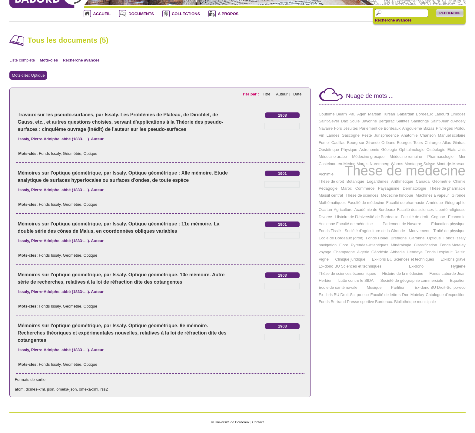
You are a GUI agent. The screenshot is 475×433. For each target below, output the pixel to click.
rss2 (104, 389)
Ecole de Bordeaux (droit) (341, 238)
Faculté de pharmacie (405, 202)
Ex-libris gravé (452, 259)
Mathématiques (332, 202)
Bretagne (399, 238)
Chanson (428, 135)
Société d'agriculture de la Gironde (375, 230)
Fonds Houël (377, 238)
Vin (321, 135)
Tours (418, 142)
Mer (462, 156)
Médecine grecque (368, 156)
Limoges (457, 114)
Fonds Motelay (452, 245)
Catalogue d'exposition (446, 294)
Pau (351, 114)
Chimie (459, 181)
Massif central (331, 195)
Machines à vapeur (432, 195)
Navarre (326, 128)
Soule (355, 121)
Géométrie (72, 153)
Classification (425, 245)
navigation (328, 245)
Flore (343, 245)
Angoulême (412, 128)
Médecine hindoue (397, 195)
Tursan (389, 114)
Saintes (402, 121)
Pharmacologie (440, 156)
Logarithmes (378, 181)
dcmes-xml (35, 389)
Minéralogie (401, 245)
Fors (338, 128)
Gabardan (405, 114)
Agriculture (343, 209)
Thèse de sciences (362, 195)
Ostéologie (436, 149)
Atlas (446, 142)
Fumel (324, 142)
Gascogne (351, 135)
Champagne (344, 252)
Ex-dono (416, 266)
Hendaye (415, 252)
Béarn (341, 114)
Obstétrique (329, 149)
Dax (344, 121)
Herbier (325, 280)
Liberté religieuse (451, 209)
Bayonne (369, 121)
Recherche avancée (393, 20)
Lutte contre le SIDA (356, 280)
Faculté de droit (414, 217)
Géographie (455, 202)
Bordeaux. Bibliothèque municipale (405, 301)
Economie (457, 217)
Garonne (417, 238)
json (50, 389)
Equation (457, 280)
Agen (361, 114)
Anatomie (409, 135)
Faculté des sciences (415, 209)
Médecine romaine (406, 156)
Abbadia (397, 252)
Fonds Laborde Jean (447, 273)
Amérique (434, 202)
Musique (374, 287)
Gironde (458, 195)
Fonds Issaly (50, 153)
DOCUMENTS (141, 14)
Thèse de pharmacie (448, 188)
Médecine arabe (333, 156)
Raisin (459, 252)
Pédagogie (328, 188)
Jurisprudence (386, 135)
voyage (325, 252)
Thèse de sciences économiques (347, 273)
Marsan (374, 114)
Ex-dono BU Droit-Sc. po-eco (440, 287)
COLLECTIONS (186, 14)
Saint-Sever (329, 121)
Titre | (268, 94)
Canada (423, 181)
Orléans (388, 142)
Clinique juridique (350, 259)
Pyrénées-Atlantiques (369, 245)
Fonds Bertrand (332, 301)
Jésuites (351, 128)
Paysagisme (388, 188)
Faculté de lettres (385, 294)
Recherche (449, 13)
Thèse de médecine (405, 170)
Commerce (365, 188)
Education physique (448, 223)
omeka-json (66, 389)
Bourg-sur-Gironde (363, 142)
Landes (333, 135)
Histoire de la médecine (402, 273)
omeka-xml (88, 389)
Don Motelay (413, 294)
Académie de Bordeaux (374, 209)
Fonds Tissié (330, 230)
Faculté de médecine (365, 202)
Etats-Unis (456, 149)
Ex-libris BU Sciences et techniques (403, 259)
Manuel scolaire (452, 135)
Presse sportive (360, 301)
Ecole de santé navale (338, 287)
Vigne (324, 259)
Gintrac (459, 142)
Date (297, 94)
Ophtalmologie (411, 149)
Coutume (327, 114)
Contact (258, 422)
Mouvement (419, 230)
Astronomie (369, 149)
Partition (398, 287)
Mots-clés (49, 60)
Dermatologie (414, 188)
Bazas (429, 128)
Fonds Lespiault (439, 252)
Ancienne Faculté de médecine (346, 223)
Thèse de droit (331, 181)
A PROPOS (228, 14)
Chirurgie (433, 142)
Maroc (346, 188)
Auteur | (283, 94)
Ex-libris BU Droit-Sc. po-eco (344, 294)
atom (19, 389)
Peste (367, 135)
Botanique (355, 181)
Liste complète (22, 60)
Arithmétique (402, 181)
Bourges (404, 142)
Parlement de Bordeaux (380, 128)
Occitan (325, 209)
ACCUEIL (102, 14)
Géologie (389, 149)
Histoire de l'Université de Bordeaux (366, 217)
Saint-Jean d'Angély (447, 121)
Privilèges (444, 128)
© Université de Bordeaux (230, 422)
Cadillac (338, 142)
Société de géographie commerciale (411, 280)
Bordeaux (424, 114)
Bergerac (387, 121)
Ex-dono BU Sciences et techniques (350, 266)
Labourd (441, 114)
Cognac (438, 217)
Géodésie (379, 252)
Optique (90, 153)
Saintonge (420, 121)
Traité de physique (449, 230)
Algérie (363, 252)
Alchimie (326, 174)
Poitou (460, 128)
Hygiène (458, 266)
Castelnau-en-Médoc (337, 164)
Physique (349, 149)
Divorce (325, 217)
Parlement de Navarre (402, 223)
